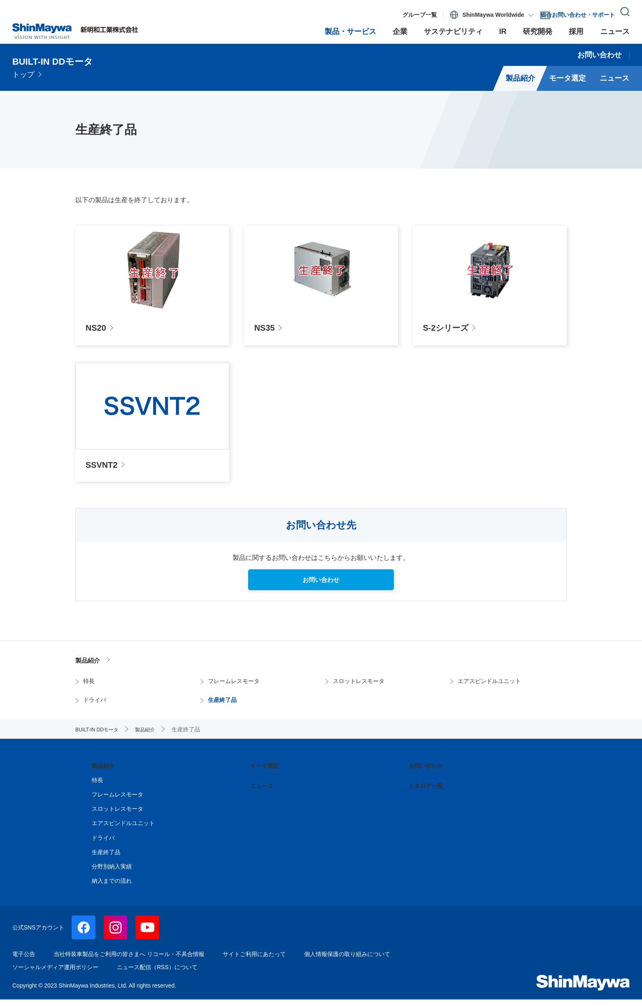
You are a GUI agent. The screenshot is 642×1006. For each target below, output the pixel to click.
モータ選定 (266, 772)
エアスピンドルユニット (493, 687)
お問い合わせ (428, 772)
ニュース (263, 792)
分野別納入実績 (112, 873)
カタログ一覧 (428, 792)
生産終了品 (223, 706)
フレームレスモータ (236, 687)
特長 (88, 687)
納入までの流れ (112, 887)
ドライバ (95, 706)
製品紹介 (91, 665)
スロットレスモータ (361, 687)
